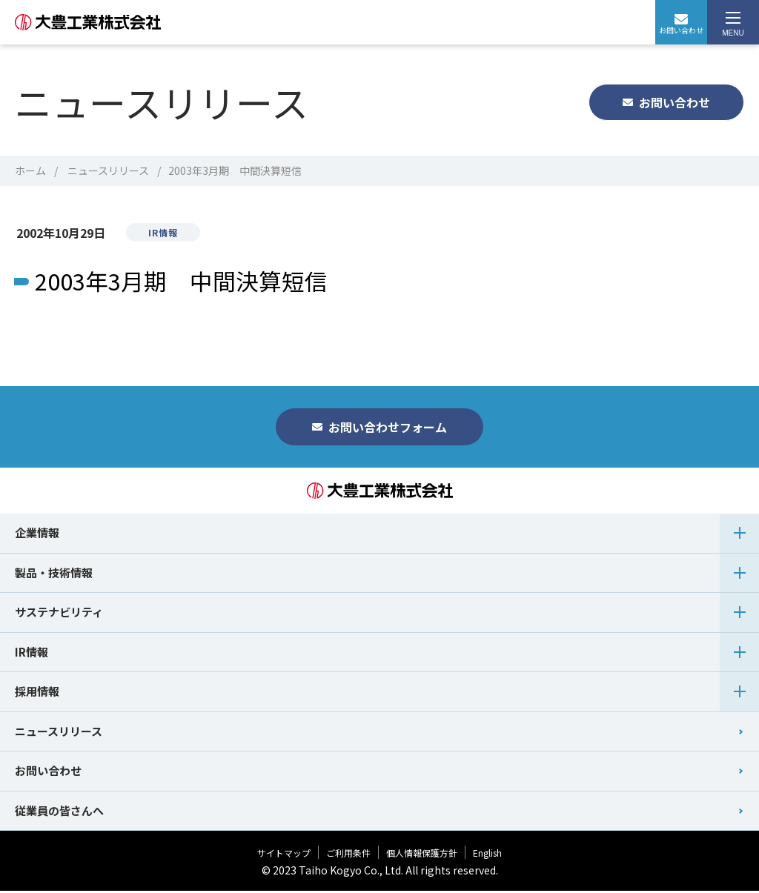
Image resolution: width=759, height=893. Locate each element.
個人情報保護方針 (421, 855)
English (487, 855)
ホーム (30, 170)
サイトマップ (284, 855)
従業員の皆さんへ (59, 812)
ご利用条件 (348, 855)
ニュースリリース (108, 170)
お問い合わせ (681, 25)
